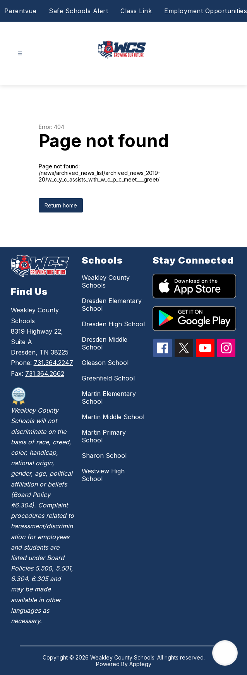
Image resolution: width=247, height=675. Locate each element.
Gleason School (105, 363)
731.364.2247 (53, 363)
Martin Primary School (104, 436)
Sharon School (104, 455)
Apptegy (140, 664)
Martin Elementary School (109, 397)
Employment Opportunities (205, 11)
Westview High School (103, 475)
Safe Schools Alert (78, 11)
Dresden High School (113, 324)
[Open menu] (19, 53)
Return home (61, 205)
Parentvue (20, 11)
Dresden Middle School (104, 343)
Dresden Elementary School (112, 304)
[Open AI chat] (225, 653)
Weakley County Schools (106, 281)
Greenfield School (108, 378)
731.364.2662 (44, 373)
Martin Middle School (113, 417)
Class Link (136, 11)
